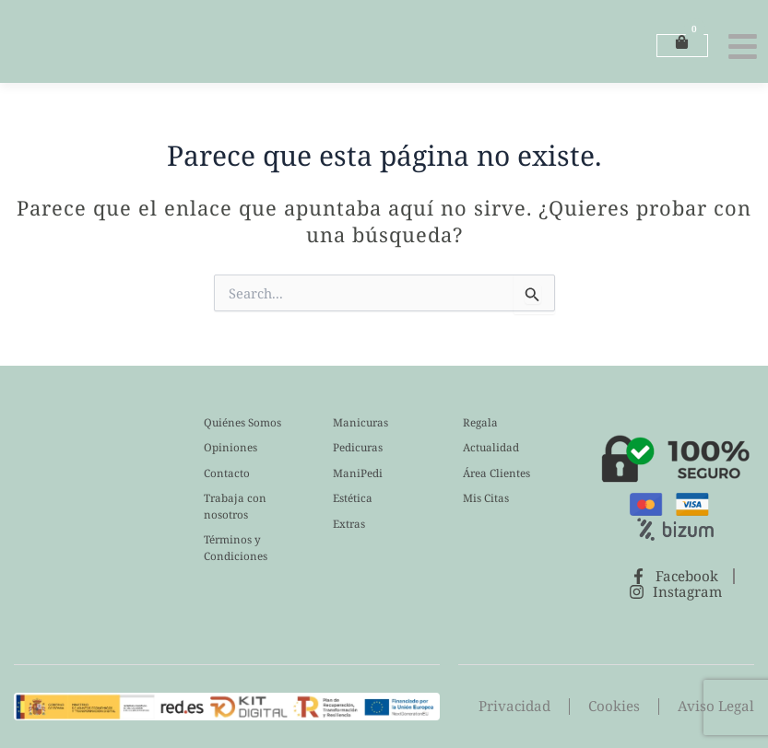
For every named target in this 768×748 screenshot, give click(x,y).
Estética (352, 498)
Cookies (619, 707)
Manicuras (360, 422)
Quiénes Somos (242, 422)
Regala (480, 422)
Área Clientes (496, 473)
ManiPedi (358, 473)
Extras (349, 524)
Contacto (227, 473)
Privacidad (521, 707)
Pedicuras (358, 447)
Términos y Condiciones (235, 547)
